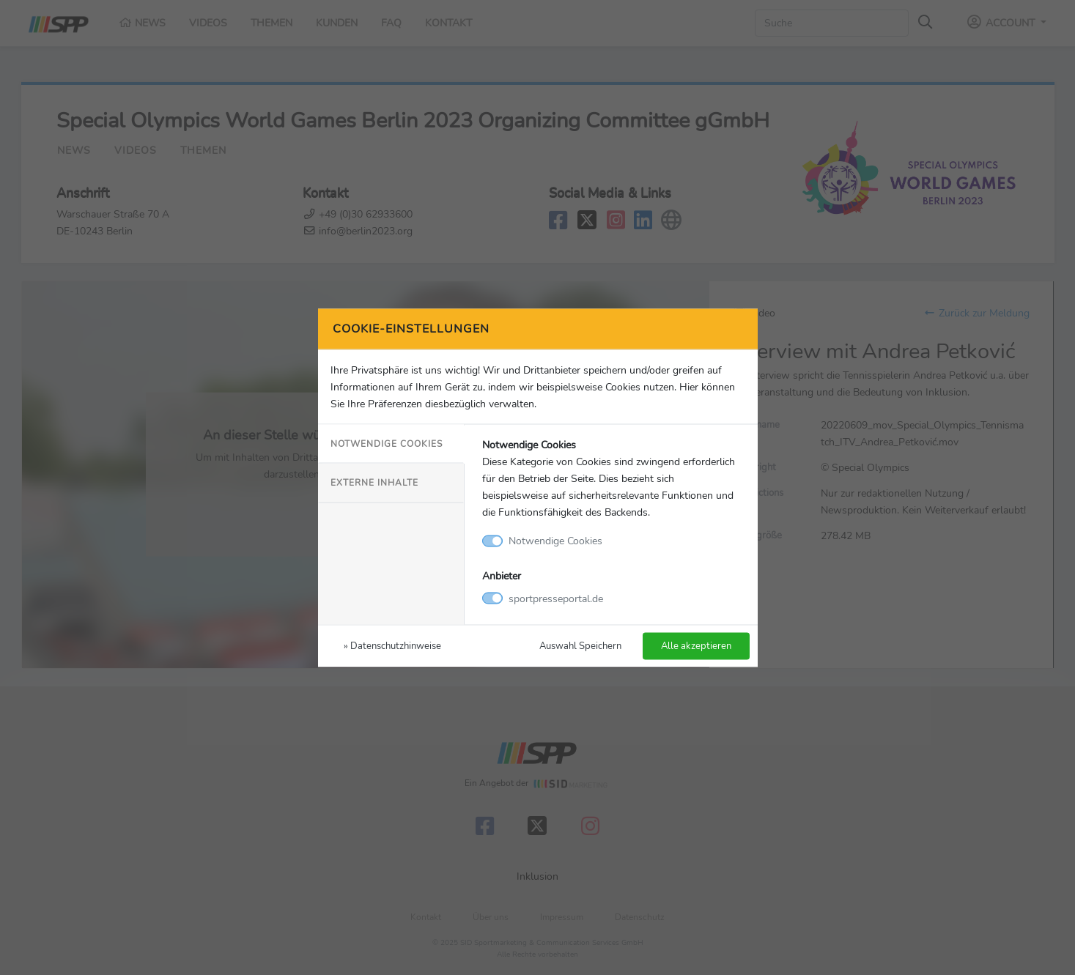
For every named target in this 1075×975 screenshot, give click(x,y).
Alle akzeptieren (696, 645)
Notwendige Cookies (386, 444)
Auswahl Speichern (580, 645)
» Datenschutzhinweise (392, 645)
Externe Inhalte (374, 483)
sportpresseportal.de (556, 597)
